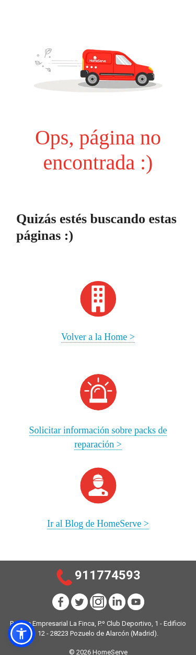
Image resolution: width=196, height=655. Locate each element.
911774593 (108, 575)
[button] (21, 634)
